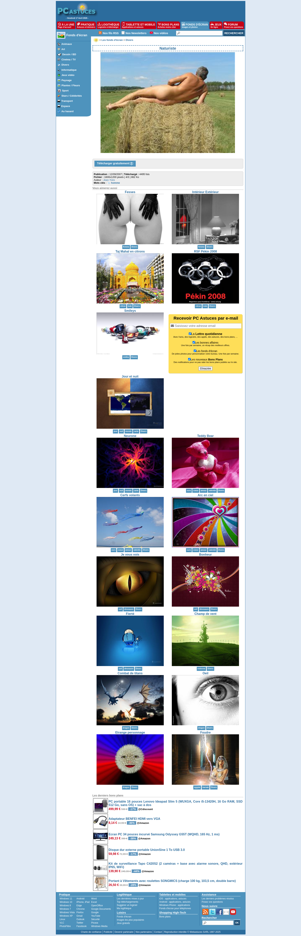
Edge (79, 905)
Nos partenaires (144, 932)
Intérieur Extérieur (205, 192)
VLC (62, 922)
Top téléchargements (127, 902)
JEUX (216, 25)
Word (94, 898)
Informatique (69, 69)
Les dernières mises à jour (130, 898)
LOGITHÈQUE (108, 25)
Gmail (79, 916)
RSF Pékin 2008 (205, 251)
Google (95, 912)
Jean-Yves (109, 179)
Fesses (130, 192)
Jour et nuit (130, 376)
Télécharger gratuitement (115, 163)
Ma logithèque (124, 908)
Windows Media (99, 926)
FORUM (233, 25)
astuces (182, 898)
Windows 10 (66, 902)
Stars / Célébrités (71, 95)
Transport (67, 101)
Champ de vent (205, 613)
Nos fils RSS (111, 33)
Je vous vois (130, 554)
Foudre (205, 732)
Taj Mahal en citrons (130, 251)
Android (80, 898)
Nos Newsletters (136, 33)
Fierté (130, 613)
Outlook (80, 919)
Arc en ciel (205, 495)
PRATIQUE (86, 25)
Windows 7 (65, 909)
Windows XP (66, 916)
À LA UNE (66, 25)
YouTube (95, 916)
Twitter (79, 922)
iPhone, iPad (82, 902)
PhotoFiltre (65, 926)
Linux (62, 919)
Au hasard (67, 111)
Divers (65, 64)
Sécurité (95, 919)
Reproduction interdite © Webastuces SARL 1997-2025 (192, 932)
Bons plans (165, 916)
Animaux (66, 44)
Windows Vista (67, 912)
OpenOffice (97, 905)
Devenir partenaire (124, 932)
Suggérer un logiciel (127, 905)
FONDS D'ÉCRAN (195, 25)
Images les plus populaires (130, 920)
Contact (158, 932)
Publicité (108, 932)
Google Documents (101, 909)
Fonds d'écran (76, 35)
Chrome (80, 909)
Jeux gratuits (123, 923)
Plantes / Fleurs (70, 85)
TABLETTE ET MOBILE (138, 25)
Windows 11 (66, 898)
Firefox (80, 912)
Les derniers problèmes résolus (218, 898)
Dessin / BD (69, 54)
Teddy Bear (205, 436)
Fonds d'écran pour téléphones (175, 908)
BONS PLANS (168, 25)
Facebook (81, 926)
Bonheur (205, 554)
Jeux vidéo (67, 75)
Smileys (130, 310)
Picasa (94, 922)
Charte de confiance (91, 932)
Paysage (66, 80)
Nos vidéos (161, 33)
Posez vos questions (212, 902)
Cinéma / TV (68, 59)
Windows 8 (65, 905)
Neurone (130, 436)
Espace (65, 106)
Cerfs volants (130, 495)
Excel (94, 902)
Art (63, 49)
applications (171, 898)
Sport (65, 90)
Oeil (205, 673)
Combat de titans (130, 673)
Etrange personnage (130, 732)
